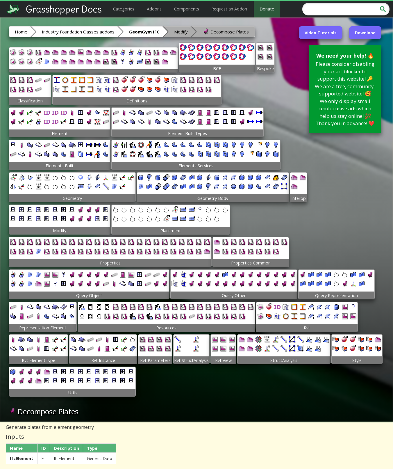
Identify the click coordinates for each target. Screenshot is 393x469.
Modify (181, 32)
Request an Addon (229, 9)
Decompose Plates (225, 31)
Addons (154, 9)
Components (186, 9)
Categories (123, 9)
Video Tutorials (321, 32)
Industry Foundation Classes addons (78, 32)
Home (21, 32)
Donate (267, 9)
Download (365, 32)
